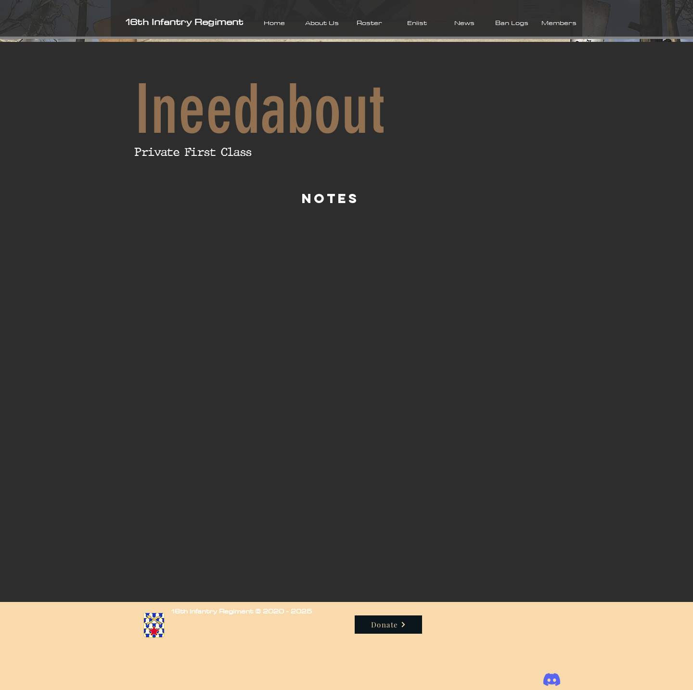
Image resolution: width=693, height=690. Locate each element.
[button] (322, 23)
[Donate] (388, 624)
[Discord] (551, 679)
